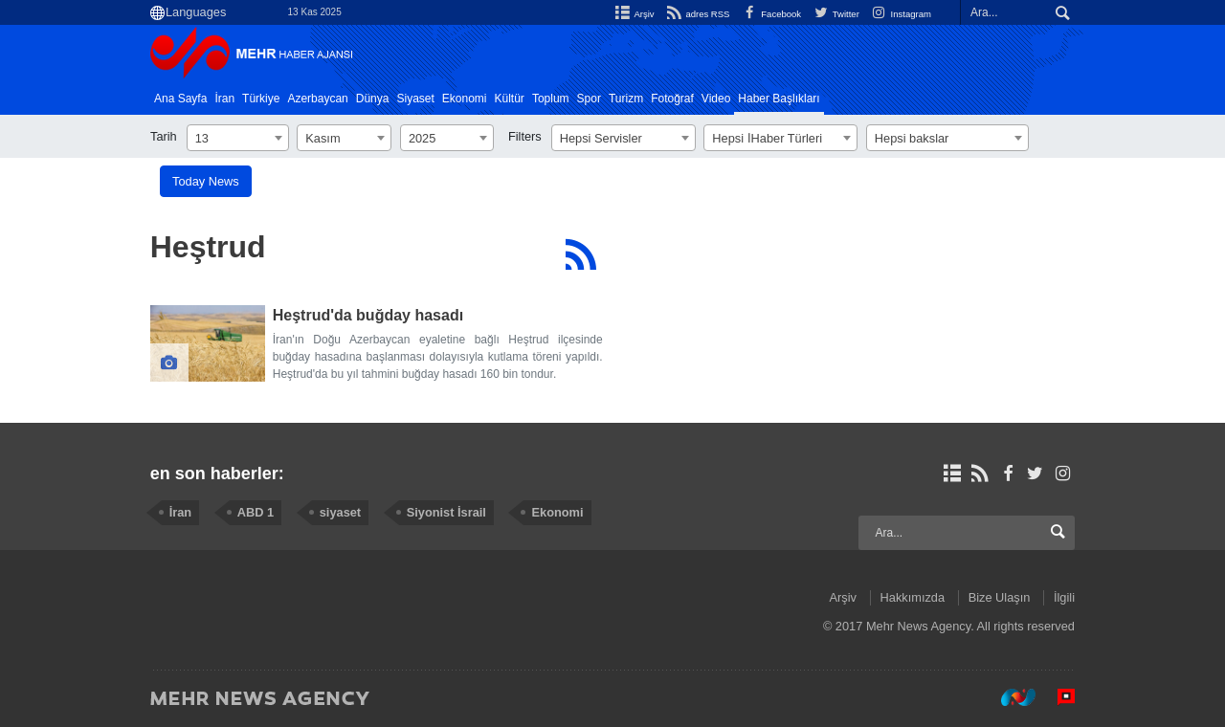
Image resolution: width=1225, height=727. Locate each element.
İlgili (1064, 597)
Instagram (900, 14)
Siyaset (415, 98)
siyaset (340, 512)
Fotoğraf (672, 98)
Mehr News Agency (255, 56)
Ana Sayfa (180, 98)
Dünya (373, 98)
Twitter (835, 14)
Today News (205, 181)
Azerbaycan (317, 98)
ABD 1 (255, 512)
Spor (589, 98)
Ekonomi (464, 98)
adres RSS (695, 14)
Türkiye (260, 98)
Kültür (509, 98)
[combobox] (238, 137)
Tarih (163, 136)
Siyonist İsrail (446, 512)
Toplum (550, 98)
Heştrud (208, 247)
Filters (525, 136)
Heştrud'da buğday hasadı (368, 315)
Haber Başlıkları (778, 98)
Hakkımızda (913, 597)
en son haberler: (217, 473)
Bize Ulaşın (1000, 597)
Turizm (626, 98)
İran (224, 98)
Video (716, 98)
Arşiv (633, 14)
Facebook (770, 14)
